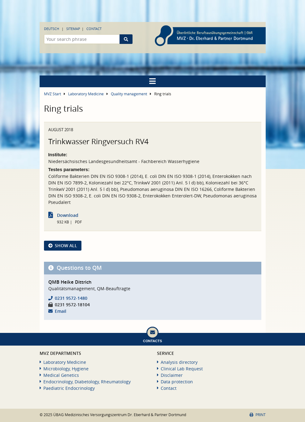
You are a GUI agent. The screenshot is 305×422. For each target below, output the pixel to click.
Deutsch (51, 28)
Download (67, 215)
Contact (94, 28)
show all (66, 245)
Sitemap (73, 28)
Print (257, 414)
